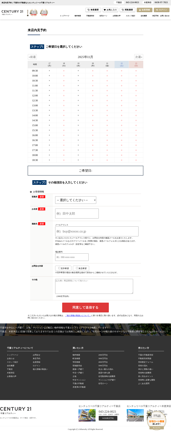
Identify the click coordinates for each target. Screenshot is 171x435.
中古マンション (79, 383)
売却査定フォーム (145, 365)
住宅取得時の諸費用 (106, 379)
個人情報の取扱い (40, 372)
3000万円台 (103, 361)
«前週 (32, 57)
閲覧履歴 (127, 10)
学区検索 (76, 365)
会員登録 (144, 10)
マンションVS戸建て (107, 383)
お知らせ (10, 361)
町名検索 (76, 361)
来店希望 (77, 268)
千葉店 (10, 372)
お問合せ (36, 358)
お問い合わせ (164, 16)
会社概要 (142, 16)
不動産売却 (85, 16)
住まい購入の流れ (105, 372)
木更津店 (10, 375)
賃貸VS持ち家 (104, 375)
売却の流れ (143, 368)
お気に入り (110, 10)
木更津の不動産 (79, 390)
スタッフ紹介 (128, 16)
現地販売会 (77, 368)
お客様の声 (113, 16)
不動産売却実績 (144, 361)
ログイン (161, 10)
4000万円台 (103, 365)
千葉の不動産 (78, 386)
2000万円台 (103, 358)
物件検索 (72, 16)
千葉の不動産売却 (145, 358)
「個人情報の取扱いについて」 (78, 318)
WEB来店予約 (108, 421)
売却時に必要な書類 (146, 383)
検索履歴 (93, 10)
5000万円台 (103, 368)
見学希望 (59, 268)
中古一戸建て (78, 375)
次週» (138, 57)
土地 (74, 379)
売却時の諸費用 (144, 375)
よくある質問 (143, 386)
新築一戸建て (78, 372)
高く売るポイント (145, 379)
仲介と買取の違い (145, 372)
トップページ (58, 16)
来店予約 (154, 16)
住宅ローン (99, 16)
